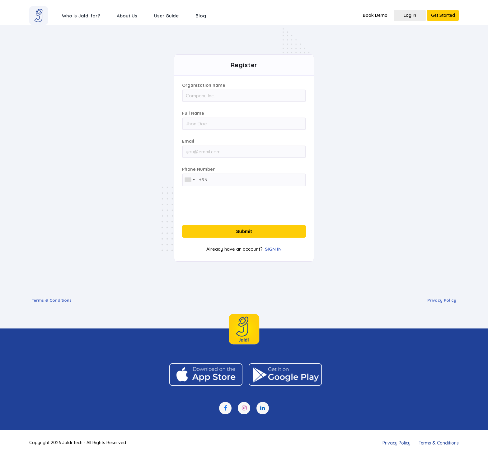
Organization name (203, 85)
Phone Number (198, 169)
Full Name (193, 113)
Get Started (443, 15)
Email (188, 141)
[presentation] (244, 206)
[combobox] (189, 180)
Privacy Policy (441, 300)
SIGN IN (273, 249)
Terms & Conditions (52, 300)
